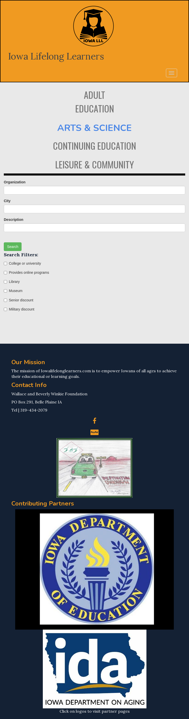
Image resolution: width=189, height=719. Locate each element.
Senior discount (18, 300)
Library (12, 282)
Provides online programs (26, 272)
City (7, 201)
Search (12, 247)
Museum (13, 291)
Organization (15, 182)
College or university (22, 263)
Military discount (19, 309)
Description (13, 220)
